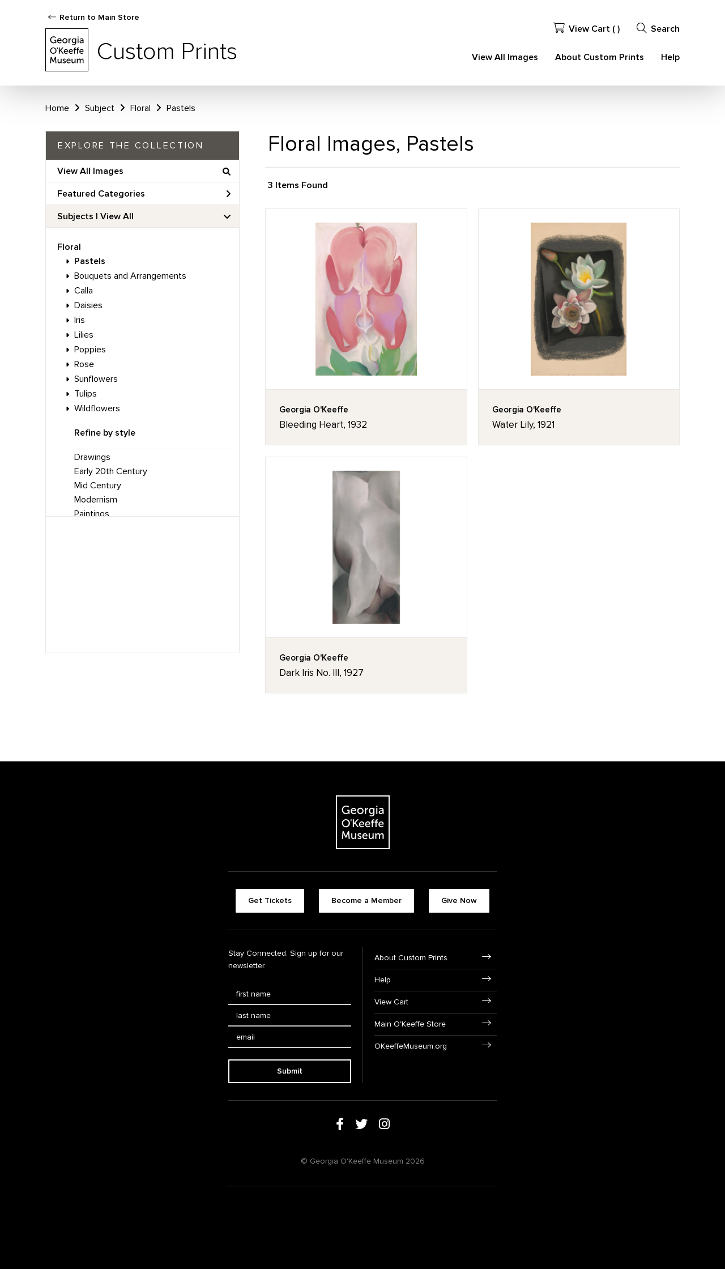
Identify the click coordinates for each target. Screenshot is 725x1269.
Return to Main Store (99, 17)
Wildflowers (97, 408)
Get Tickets (270, 900)
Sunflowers (96, 379)
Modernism (95, 499)
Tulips (85, 393)
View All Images (505, 57)
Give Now (459, 900)
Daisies (88, 305)
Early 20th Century (110, 471)
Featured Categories (144, 193)
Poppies (90, 349)
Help (670, 57)
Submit (289, 1071)
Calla (83, 290)
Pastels (89, 261)
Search (658, 29)
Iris (79, 320)
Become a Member (366, 900)
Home (57, 108)
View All (117, 216)
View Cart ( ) (586, 29)
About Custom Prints (599, 57)
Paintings (91, 513)
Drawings (92, 457)
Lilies (83, 334)
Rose (84, 364)
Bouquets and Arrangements (130, 276)
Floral (69, 247)
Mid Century (97, 485)
